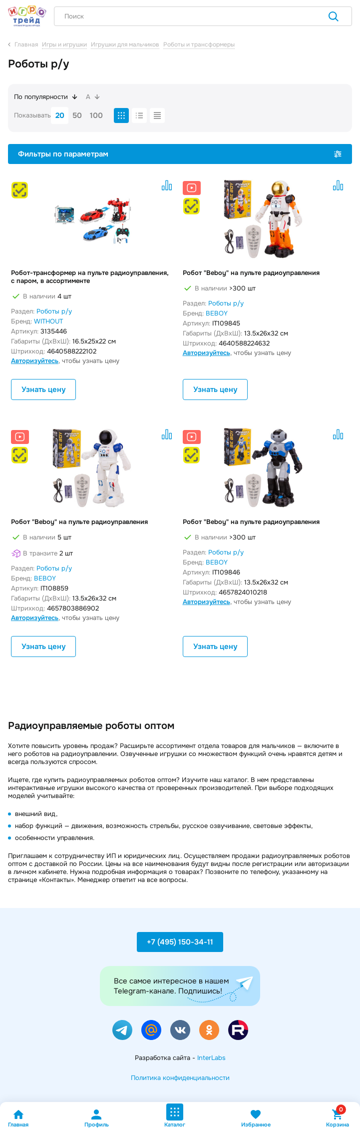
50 (77, 115)
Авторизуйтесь (34, 360)
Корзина (337, 1118)
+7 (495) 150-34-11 (180, 942)
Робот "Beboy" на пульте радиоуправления (251, 273)
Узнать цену (43, 389)
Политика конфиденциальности (180, 1078)
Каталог (174, 1116)
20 (59, 115)
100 (96, 115)
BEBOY (217, 313)
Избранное (256, 1118)
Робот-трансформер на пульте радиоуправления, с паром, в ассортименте (90, 277)
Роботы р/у (54, 311)
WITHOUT (48, 321)
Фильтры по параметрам (180, 154)
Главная (18, 1118)
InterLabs (211, 1058)
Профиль (96, 1118)
